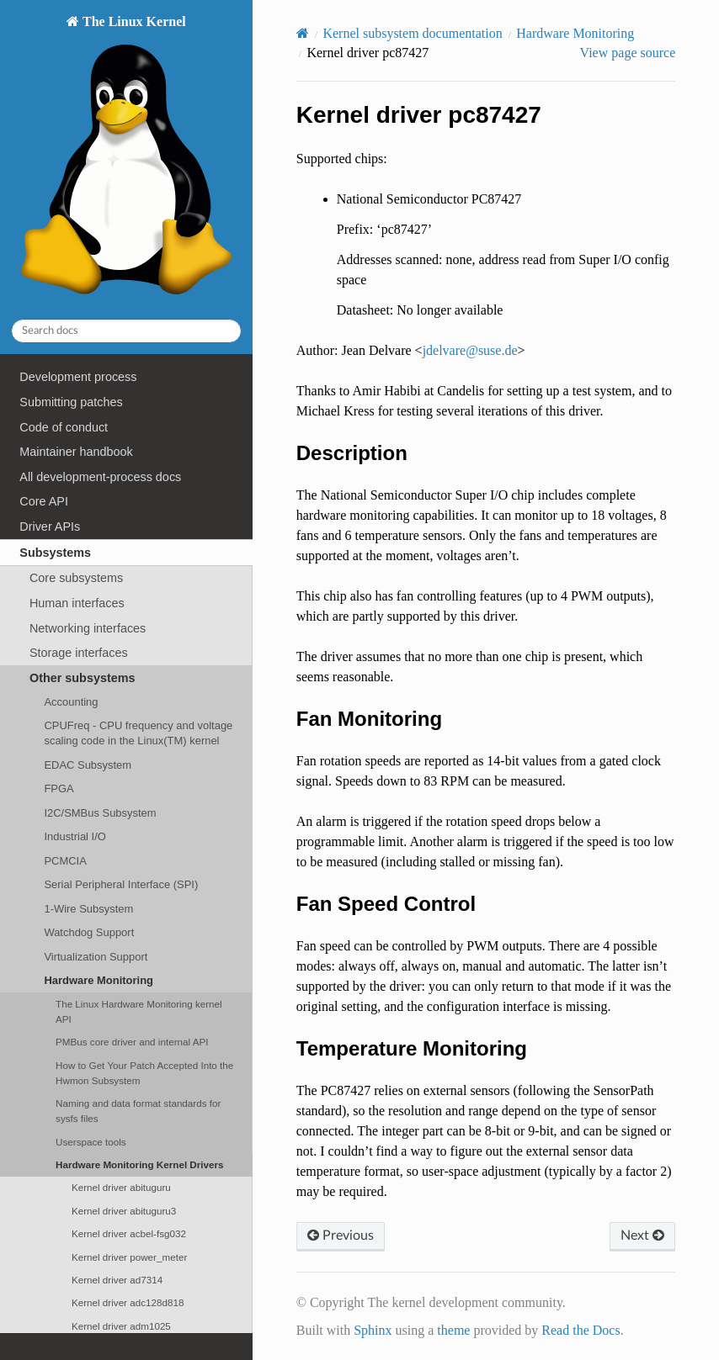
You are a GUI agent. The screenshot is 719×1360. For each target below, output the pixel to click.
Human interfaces (77, 603)
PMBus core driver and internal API (132, 1041)
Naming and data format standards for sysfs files (138, 1111)
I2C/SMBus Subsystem (100, 813)
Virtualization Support (95, 956)
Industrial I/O (74, 836)
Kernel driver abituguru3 (124, 1210)
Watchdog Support (89, 932)
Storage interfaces (78, 652)
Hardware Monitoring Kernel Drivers (140, 1164)
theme (453, 1330)
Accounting (71, 702)
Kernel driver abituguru (121, 1187)
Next (642, 1235)
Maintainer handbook (75, 451)
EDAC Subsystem (87, 765)
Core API (43, 501)
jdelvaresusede (470, 350)
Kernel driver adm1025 (121, 1325)
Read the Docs (580, 1330)
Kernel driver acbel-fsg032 (129, 1233)
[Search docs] (126, 331)
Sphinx (372, 1330)
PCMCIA (65, 861)
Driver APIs (49, 526)
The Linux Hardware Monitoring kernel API (139, 1011)
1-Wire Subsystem (88, 908)
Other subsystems (82, 678)
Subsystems (55, 552)
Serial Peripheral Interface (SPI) (121, 884)
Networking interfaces (87, 628)
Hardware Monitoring (98, 980)
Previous (340, 1235)
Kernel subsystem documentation (412, 33)
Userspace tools (91, 1141)
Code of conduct (63, 427)
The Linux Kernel (126, 159)
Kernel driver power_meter (129, 1257)
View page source (628, 52)
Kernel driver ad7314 (117, 1279)
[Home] (302, 33)
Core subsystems (76, 578)
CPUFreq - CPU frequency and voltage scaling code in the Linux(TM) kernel (138, 733)
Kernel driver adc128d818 (128, 1302)
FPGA (58, 788)
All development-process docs (100, 477)
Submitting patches (70, 402)
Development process (77, 377)
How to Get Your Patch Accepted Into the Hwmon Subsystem (144, 1073)
